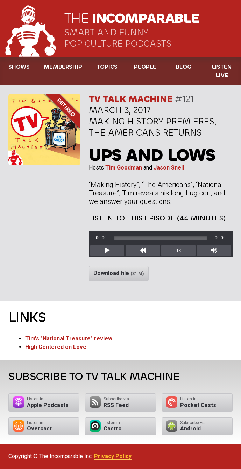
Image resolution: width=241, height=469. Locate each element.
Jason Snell (169, 167)
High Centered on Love (55, 347)
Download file (118, 273)
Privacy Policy (113, 456)
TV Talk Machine (130, 99)
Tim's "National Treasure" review (68, 338)
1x (178, 250)
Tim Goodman (123, 167)
